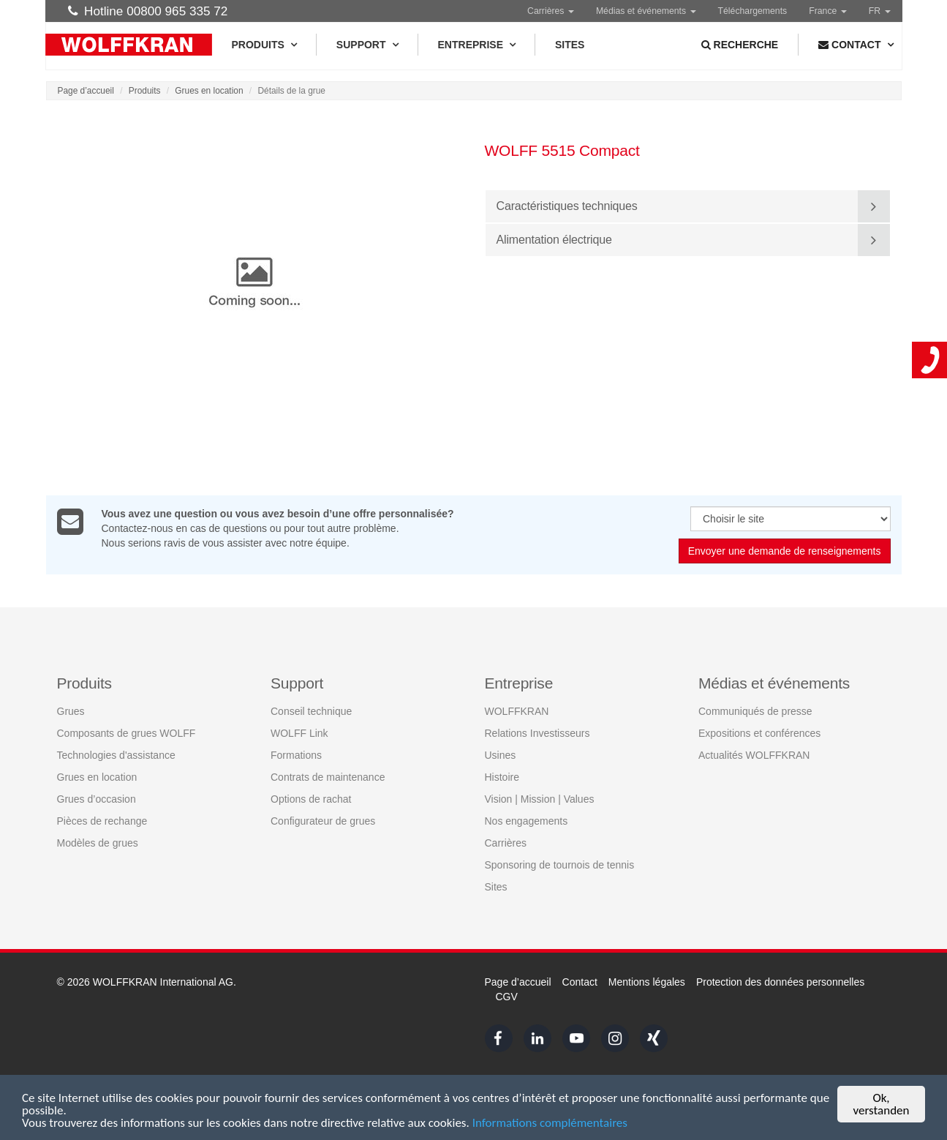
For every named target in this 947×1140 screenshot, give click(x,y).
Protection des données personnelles (780, 982)
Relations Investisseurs (537, 733)
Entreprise (476, 44)
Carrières (550, 11)
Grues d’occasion (96, 799)
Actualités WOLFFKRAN (754, 755)
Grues (71, 711)
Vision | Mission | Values (540, 799)
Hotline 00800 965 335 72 (148, 11)
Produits (264, 44)
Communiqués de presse (755, 711)
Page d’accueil (86, 91)
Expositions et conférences (759, 733)
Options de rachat (311, 799)
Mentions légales (646, 982)
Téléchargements (753, 11)
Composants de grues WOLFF (126, 733)
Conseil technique (311, 711)
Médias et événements (646, 11)
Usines (500, 755)
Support (367, 44)
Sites (569, 44)
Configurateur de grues (323, 821)
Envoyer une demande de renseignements (784, 552)
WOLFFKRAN (517, 711)
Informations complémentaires (549, 1123)
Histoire (502, 777)
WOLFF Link (299, 733)
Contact (579, 982)
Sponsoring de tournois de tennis (560, 865)
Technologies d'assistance (116, 755)
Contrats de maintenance (328, 777)
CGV (507, 996)
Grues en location (209, 91)
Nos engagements (526, 821)
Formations (296, 755)
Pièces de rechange (102, 821)
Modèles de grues (97, 843)
